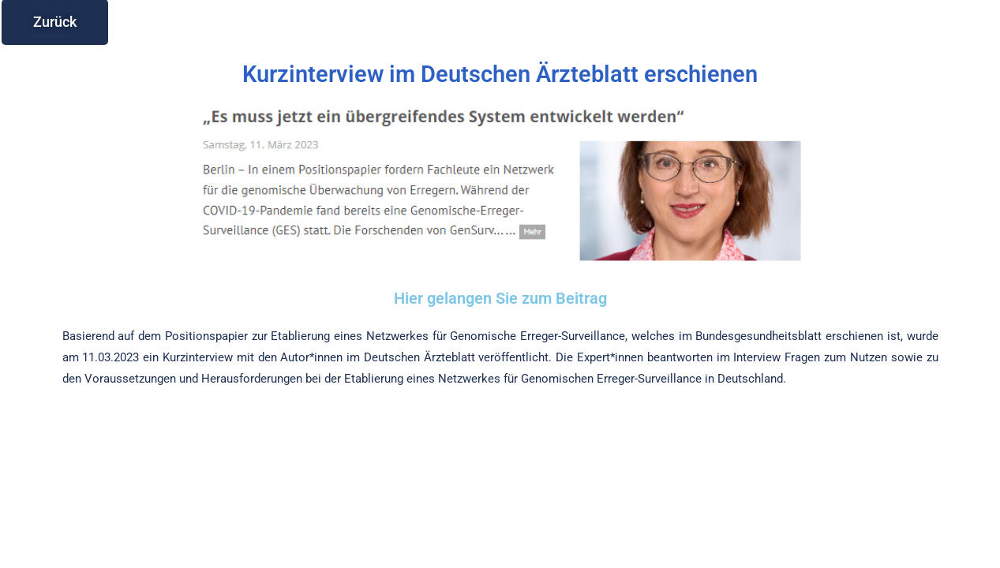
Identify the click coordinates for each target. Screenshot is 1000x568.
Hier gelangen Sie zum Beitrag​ (500, 298)
